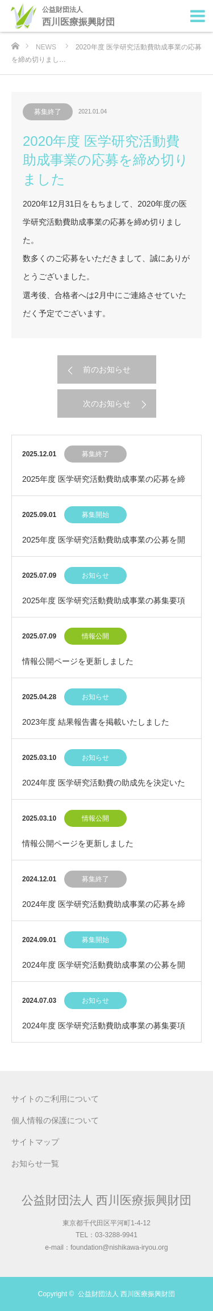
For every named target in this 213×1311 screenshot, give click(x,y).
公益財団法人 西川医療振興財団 (107, 1200)
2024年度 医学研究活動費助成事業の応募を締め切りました (103, 910)
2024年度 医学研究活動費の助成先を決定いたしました (103, 788)
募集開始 (95, 515)
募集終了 (47, 112)
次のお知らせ (107, 403)
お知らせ (95, 575)
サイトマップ (35, 1141)
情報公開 (95, 636)
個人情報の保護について (55, 1120)
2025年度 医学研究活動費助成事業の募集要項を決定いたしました (103, 606)
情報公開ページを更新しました (77, 661)
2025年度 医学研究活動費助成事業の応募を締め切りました (103, 484)
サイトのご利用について (55, 1098)
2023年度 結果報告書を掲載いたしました (95, 721)
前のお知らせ (107, 369)
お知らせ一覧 (35, 1163)
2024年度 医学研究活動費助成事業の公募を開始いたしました (103, 970)
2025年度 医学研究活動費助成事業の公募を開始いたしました (103, 545)
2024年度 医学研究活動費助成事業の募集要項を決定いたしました (103, 1031)
